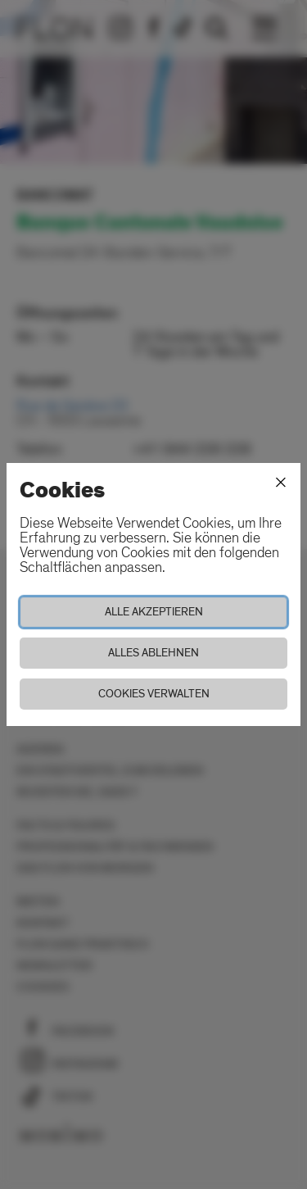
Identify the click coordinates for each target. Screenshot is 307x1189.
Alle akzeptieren (154, 612)
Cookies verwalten (154, 694)
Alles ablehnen (153, 653)
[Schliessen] (280, 482)
